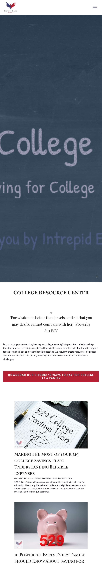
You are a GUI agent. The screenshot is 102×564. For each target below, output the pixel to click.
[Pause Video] (97, 276)
